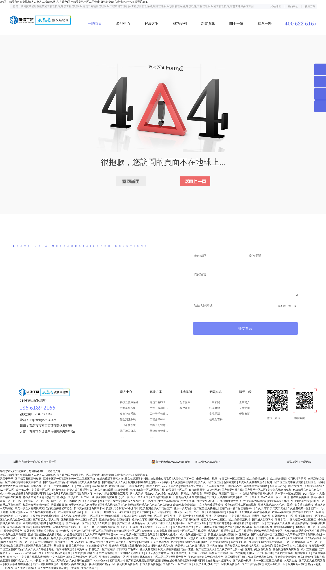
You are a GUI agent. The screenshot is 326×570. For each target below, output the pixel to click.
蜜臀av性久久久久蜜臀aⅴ (83, 504)
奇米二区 (80, 519)
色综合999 (29, 497)
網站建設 (292, 461)
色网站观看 (230, 482)
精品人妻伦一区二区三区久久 (197, 549)
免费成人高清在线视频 (74, 564)
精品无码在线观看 (218, 530)
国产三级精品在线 (253, 564)
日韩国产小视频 (265, 538)
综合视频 (300, 515)
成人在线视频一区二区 (193, 534)
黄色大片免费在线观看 (69, 534)
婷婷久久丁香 (140, 519)
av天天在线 (290, 560)
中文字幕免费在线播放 (17, 564)
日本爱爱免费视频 (151, 564)
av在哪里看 (238, 523)
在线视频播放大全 (228, 501)
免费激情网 (123, 519)
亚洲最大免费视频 (286, 556)
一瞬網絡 (306, 461)
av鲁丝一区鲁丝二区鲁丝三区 (216, 553)
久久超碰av (128, 504)
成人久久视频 (100, 523)
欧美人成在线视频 (168, 549)
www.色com (101, 560)
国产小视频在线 (44, 541)
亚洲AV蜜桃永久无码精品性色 (206, 556)
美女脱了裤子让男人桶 (230, 549)
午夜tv (167, 482)
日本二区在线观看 (241, 530)
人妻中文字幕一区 (184, 478)
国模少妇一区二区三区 (81, 497)
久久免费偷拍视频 (161, 497)
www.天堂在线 (170, 486)
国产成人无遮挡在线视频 (221, 497)
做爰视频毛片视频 (190, 541)
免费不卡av (97, 508)
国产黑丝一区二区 (255, 489)
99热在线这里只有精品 (13, 534)
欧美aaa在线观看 (282, 512)
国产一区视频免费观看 (227, 564)
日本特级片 (63, 530)
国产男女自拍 (215, 545)
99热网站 (82, 549)
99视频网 (240, 553)
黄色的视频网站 (283, 527)
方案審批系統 (128, 408)
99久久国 (143, 497)
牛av (197, 527)
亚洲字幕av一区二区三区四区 (190, 523)
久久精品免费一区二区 (17, 519)
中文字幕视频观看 (169, 501)
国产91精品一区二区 (78, 523)
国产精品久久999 (263, 556)
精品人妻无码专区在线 (64, 538)
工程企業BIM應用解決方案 (159, 419)
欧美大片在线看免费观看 (15, 486)
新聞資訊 (208, 23)
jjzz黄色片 (266, 545)
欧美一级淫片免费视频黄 (30, 508)
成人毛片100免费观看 (73, 515)
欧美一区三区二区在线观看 (190, 530)
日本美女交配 (82, 508)
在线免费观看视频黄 (256, 486)
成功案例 (180, 23)
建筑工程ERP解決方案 (159, 402)
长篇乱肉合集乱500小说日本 (122, 508)
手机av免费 (83, 486)
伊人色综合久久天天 (102, 541)
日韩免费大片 (294, 486)
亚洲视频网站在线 (138, 482)
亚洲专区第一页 (52, 478)
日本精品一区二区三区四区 (310, 527)
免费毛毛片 (139, 523)
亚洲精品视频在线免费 (41, 534)
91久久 (256, 497)
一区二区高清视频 (295, 541)
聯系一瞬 (265, 23)
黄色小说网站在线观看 (61, 549)
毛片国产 (229, 527)
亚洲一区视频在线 (217, 515)
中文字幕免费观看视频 (210, 504)
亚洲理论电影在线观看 (258, 549)
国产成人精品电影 (163, 545)
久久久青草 (262, 508)
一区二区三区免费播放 (204, 508)
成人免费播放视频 (258, 478)
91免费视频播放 (163, 530)
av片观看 (92, 519)
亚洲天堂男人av (19, 512)
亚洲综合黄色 (107, 519)
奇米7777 (12, 556)
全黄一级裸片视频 (207, 478)
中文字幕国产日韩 (60, 556)
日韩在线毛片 (135, 486)
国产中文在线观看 (194, 515)
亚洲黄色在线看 (300, 501)
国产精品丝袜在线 (232, 489)
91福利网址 (214, 489)
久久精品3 (309, 493)
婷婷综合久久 (303, 553)
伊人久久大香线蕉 (90, 538)
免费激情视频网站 (36, 493)
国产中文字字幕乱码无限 (53, 568)
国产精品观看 (244, 527)
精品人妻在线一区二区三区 (17, 541)
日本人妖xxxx (179, 512)
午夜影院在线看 (284, 553)
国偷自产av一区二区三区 (177, 564)
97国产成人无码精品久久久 (59, 560)
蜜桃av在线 (59, 489)
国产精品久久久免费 (279, 523)
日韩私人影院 (152, 486)
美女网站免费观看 (107, 497)
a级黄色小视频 (262, 512)
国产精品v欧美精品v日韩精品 (60, 482)
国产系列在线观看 (126, 541)
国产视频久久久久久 (114, 482)
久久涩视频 (245, 512)
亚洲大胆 (132, 556)
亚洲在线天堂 (127, 512)
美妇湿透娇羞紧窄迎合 (59, 508)
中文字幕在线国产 (304, 512)
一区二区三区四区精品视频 (34, 538)
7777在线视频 (299, 545)
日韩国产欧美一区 (283, 515)
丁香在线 (74, 568)
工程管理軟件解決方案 (159, 413)
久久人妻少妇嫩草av (157, 553)
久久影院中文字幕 (183, 482)
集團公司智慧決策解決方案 (159, 425)
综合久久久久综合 (156, 493)
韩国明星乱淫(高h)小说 (238, 556)
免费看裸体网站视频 (261, 493)
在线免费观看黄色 (12, 530)
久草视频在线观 (215, 512)
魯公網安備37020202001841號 (173, 461)
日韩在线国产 (85, 560)
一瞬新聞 (214, 402)
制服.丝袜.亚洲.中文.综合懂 (97, 553)
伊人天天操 (137, 493)
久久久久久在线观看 (102, 489)
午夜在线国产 (89, 568)
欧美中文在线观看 (110, 501)
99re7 (264, 497)
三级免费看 (122, 489)
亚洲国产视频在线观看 (38, 545)
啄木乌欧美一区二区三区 (154, 556)
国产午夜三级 (197, 512)
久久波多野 (147, 527)
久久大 (76, 553)
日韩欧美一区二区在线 (102, 549)
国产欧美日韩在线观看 (243, 541)
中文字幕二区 (33, 482)
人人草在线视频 (215, 486)
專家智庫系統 (128, 413)
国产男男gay (116, 560)
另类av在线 (290, 530)
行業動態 (214, 408)
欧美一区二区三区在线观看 (142, 534)
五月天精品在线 (161, 512)
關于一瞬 (236, 23)
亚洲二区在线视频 (246, 504)
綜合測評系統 (128, 419)
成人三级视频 (309, 549)
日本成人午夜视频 (212, 527)
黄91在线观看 (117, 486)
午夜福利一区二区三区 (232, 478)
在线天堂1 (174, 493)
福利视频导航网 (297, 478)
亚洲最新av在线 (297, 564)
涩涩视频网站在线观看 (311, 530)
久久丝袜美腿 (295, 538)
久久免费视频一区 (298, 508)
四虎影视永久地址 (279, 501)
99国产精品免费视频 (270, 541)
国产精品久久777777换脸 (27, 560)
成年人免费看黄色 (90, 482)
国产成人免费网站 (263, 519)
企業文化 (244, 408)
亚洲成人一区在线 (128, 527)
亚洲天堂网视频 (118, 545)
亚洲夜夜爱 (67, 519)
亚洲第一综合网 (261, 515)
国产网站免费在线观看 (162, 519)
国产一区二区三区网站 (64, 501)
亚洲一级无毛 (182, 508)
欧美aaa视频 (109, 538)
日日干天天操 (92, 512)
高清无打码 (82, 541)
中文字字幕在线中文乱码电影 (198, 501)
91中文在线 (22, 515)
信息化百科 (216, 419)
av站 (122, 534)
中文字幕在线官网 (295, 534)
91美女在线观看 (131, 478)
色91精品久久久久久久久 (307, 489)
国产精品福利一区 (315, 538)
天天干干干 (7, 478)
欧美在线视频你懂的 (35, 523)
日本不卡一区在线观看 (288, 493)
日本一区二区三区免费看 (268, 560)
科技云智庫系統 (129, 402)
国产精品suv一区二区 (85, 556)
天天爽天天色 (278, 508)
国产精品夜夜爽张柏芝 (28, 478)
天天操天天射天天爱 (159, 523)
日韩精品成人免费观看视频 (189, 497)
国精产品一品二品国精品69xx (236, 508)
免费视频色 (314, 534)
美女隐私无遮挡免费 (279, 489)
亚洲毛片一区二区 (41, 486)
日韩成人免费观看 (192, 493)
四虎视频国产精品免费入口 (77, 493)
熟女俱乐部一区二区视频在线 (147, 489)
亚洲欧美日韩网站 (195, 560)
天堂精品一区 (282, 545)
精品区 (155, 538)
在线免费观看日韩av (109, 478)
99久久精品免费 (160, 541)
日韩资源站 (210, 493)
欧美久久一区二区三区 (208, 482)
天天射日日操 (59, 504)
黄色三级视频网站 (97, 545)
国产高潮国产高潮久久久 (129, 553)
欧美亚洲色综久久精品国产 (156, 508)
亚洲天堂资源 (148, 549)
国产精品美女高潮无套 (43, 512)
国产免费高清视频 (26, 568)
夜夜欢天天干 (197, 489)
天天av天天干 (163, 527)
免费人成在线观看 (77, 489)
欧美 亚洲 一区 (173, 515)
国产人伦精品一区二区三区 (267, 534)
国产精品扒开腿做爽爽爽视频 (143, 560)
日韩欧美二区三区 (120, 523)
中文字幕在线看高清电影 (33, 556)
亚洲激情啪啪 (300, 523)
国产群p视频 (59, 497)
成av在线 (53, 493)
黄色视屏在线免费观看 (286, 549)
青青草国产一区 (255, 523)
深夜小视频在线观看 (19, 527)
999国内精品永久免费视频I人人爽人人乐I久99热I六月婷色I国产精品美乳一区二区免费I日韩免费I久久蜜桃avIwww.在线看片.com (74, 1)
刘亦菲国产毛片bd (128, 549)
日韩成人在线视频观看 (221, 534)
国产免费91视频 (242, 560)
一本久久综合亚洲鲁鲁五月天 (111, 493)
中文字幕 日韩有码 (188, 519)
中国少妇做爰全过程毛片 (157, 478)
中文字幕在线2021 (240, 515)
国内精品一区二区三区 (303, 519)
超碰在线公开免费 (172, 560)
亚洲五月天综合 (88, 501)
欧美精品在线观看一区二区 (133, 538)
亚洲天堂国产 (208, 538)
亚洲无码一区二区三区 (36, 501)
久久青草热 (43, 497)
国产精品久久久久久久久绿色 (153, 504)
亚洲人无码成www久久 (271, 504)
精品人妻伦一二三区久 (214, 519)
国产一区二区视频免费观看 (100, 527)
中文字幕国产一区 (64, 486)
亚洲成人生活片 (169, 534)
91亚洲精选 (243, 534)
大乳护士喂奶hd (202, 564)
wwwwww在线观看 (26, 553)
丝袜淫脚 (59, 545)
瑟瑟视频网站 (99, 486)
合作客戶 (185, 402)
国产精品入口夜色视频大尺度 (242, 545)
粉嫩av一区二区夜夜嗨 (260, 553)
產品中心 (293, 6)
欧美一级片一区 (277, 497)
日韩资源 (29, 530)
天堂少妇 (193, 538)
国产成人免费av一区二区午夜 (139, 501)
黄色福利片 (77, 530)
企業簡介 (244, 402)
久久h (301, 556)
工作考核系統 (128, 425)
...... (122, 436)
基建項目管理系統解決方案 (159, 430)
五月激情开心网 (64, 541)
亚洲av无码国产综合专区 (268, 530)
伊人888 (281, 538)
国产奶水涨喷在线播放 (173, 538)
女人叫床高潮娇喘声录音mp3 (101, 534)
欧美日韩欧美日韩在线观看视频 (236, 538)
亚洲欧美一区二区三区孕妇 (79, 478)
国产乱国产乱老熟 (219, 523)
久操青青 (232, 512)
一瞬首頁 (95, 23)
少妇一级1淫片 (128, 497)
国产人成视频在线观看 (45, 564)
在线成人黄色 (129, 515)
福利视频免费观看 (128, 564)
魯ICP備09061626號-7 (207, 461)
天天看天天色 (178, 556)
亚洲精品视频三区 (110, 504)
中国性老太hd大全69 (192, 486)
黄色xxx (229, 504)
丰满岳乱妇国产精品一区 (67, 527)
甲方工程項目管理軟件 (159, 408)
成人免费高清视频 (240, 519)
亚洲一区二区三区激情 (98, 530)
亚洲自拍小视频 (45, 530)
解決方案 (310, 6)
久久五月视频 (197, 545)
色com (174, 541)
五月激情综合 (109, 512)
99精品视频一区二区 (151, 515)
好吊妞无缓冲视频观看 (253, 501)
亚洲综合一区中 (314, 482)
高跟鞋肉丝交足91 (140, 545)
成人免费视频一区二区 (184, 553)
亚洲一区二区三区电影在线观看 (285, 482)
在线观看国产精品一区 (102, 564)
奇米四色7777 (277, 486)
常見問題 (214, 413)
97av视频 (144, 541)
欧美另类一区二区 (177, 489)
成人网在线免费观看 (70, 512)
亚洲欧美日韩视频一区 (112, 556)
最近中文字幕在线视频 (300, 504)
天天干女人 (181, 545)
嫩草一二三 (243, 497)
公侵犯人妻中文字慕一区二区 (33, 489)
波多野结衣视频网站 (219, 560)
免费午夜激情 (56, 523)
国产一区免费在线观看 (215, 541)
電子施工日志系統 (129, 430)
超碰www (156, 482)
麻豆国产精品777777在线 (233, 493)
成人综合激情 (278, 478)
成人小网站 (143, 512)
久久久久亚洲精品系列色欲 (55, 553)
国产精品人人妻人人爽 (46, 519)
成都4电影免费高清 (184, 504)
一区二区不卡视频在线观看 (104, 515)
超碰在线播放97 (42, 527)
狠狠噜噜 (147, 530)
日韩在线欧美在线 (299, 497)
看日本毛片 (282, 519)
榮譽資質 (244, 413)
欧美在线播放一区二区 (127, 530)
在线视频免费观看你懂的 (45, 515)
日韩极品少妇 (234, 486)
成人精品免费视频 (183, 527)
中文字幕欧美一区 (275, 564)
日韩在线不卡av (75, 545)
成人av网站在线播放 (12, 493)
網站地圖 (276, 6)
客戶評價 (185, 408)
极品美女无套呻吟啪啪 (36, 504)
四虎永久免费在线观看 (252, 482)
